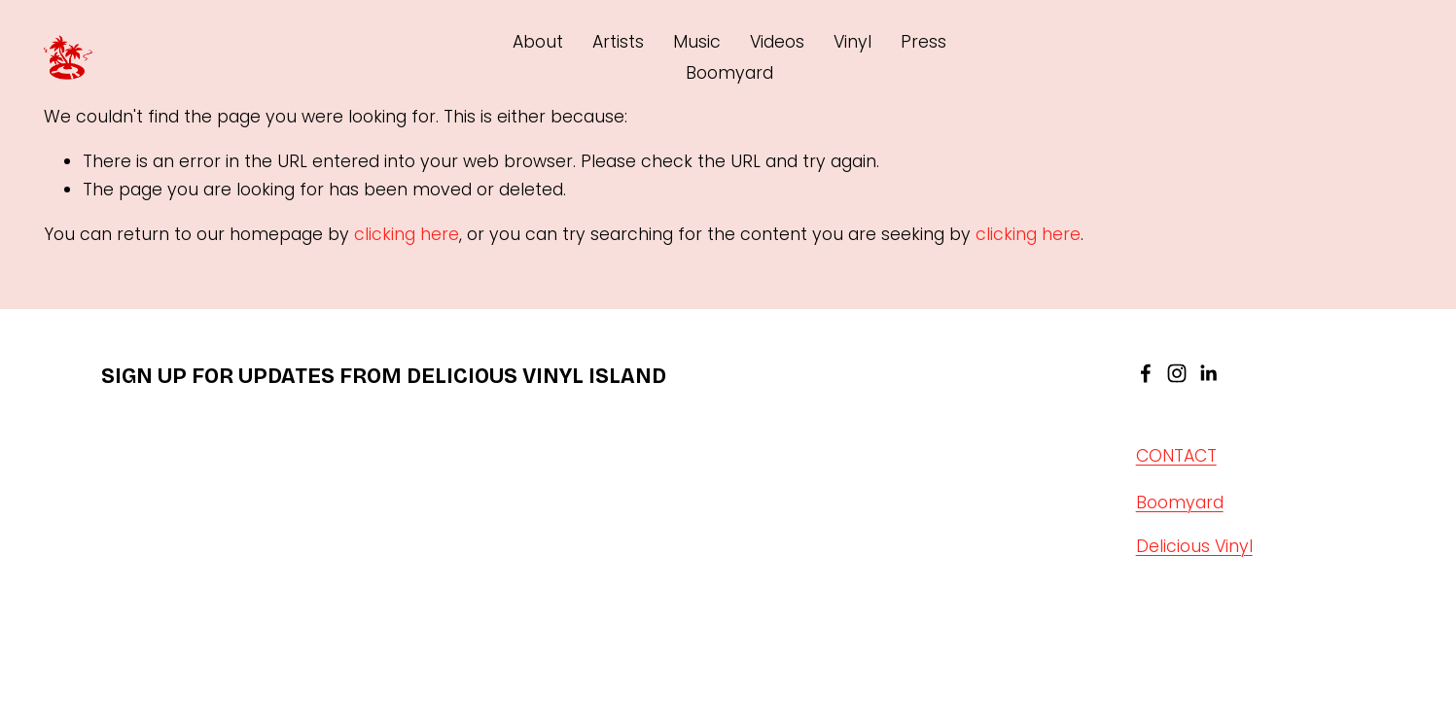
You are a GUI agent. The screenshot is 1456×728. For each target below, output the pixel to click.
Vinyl (852, 41)
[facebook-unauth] (1145, 373)
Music (697, 41)
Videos (777, 41)
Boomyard (729, 73)
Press (923, 41)
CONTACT (1176, 458)
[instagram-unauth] (1177, 373)
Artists (618, 41)
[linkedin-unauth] (1208, 373)
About (538, 41)
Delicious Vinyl (1194, 546)
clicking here (406, 234)
